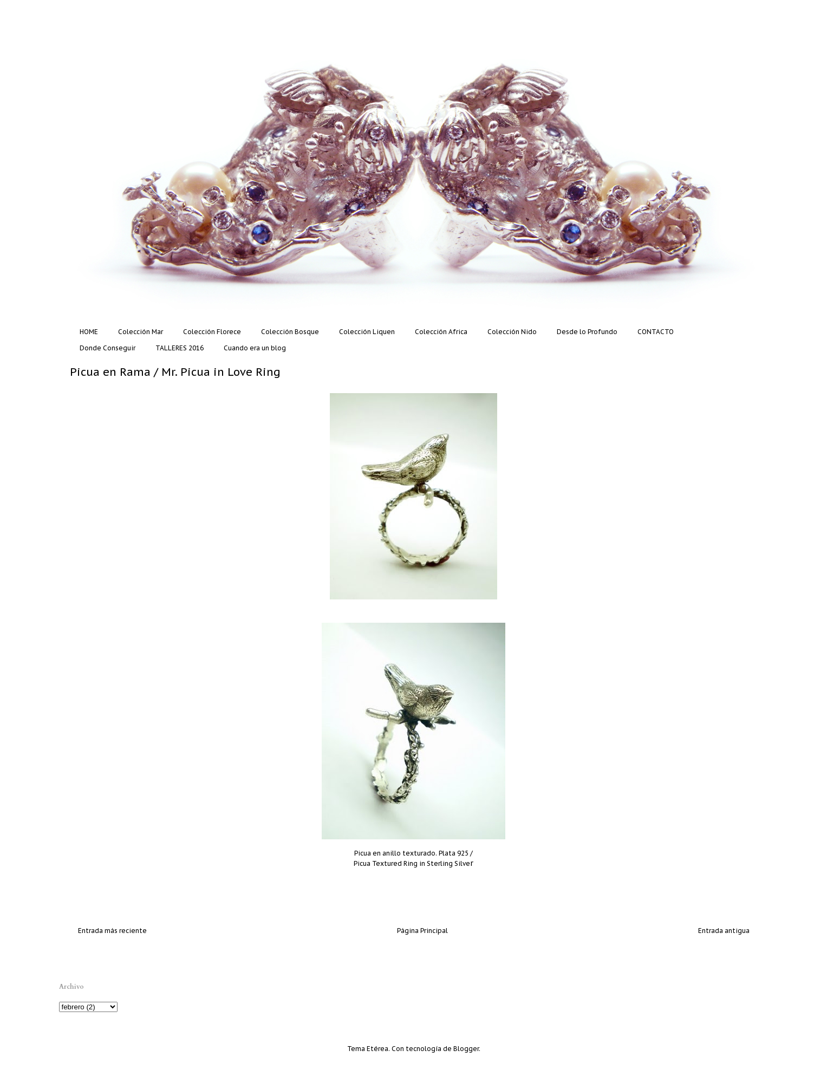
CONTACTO (655, 332)
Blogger (466, 1049)
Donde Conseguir (107, 348)
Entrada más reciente (112, 931)
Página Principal (422, 931)
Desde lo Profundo (587, 332)
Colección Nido (512, 332)
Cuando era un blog (255, 348)
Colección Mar (140, 332)
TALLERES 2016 (179, 348)
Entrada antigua (724, 931)
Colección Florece (212, 332)
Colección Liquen (367, 332)
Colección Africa (441, 332)
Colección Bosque (290, 332)
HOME (89, 332)
